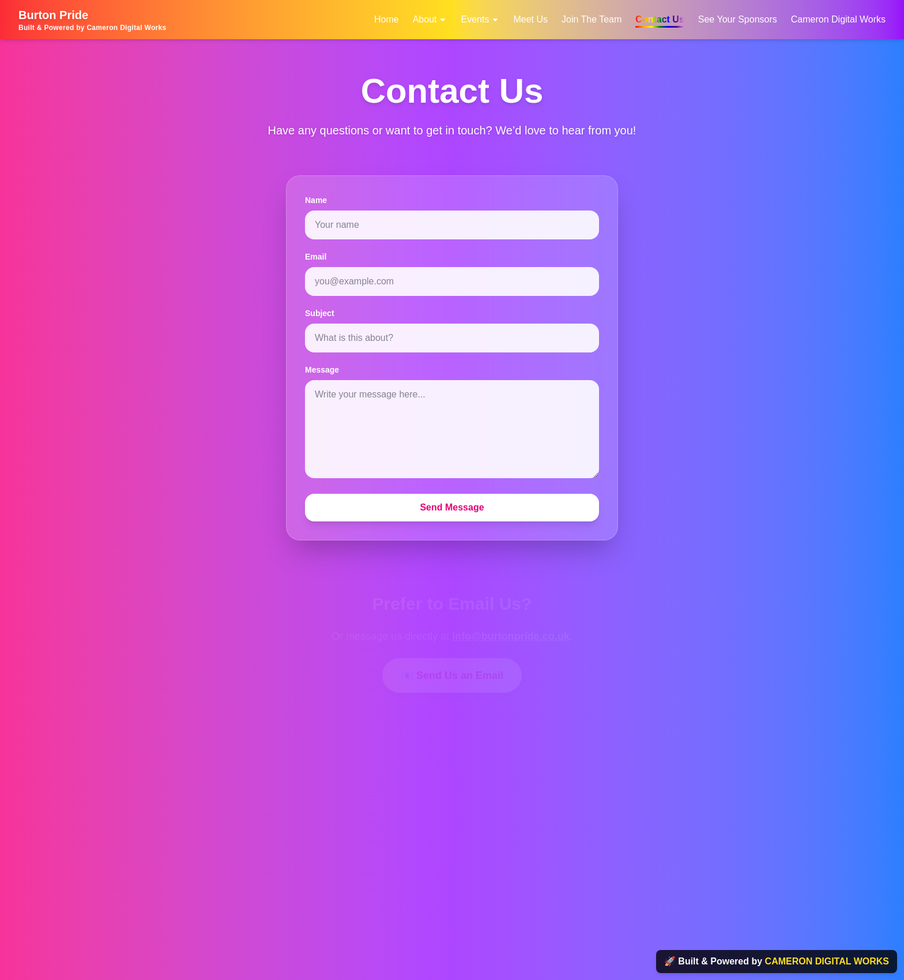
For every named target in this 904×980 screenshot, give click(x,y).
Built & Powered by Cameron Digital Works (92, 28)
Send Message (452, 507)
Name (316, 200)
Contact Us (659, 19)
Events (480, 19)
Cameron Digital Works (838, 19)
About (430, 19)
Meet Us (530, 19)
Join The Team (592, 19)
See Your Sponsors (737, 19)
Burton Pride (53, 15)
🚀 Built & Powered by (776, 961)
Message (322, 369)
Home (386, 19)
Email (315, 256)
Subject (319, 313)
